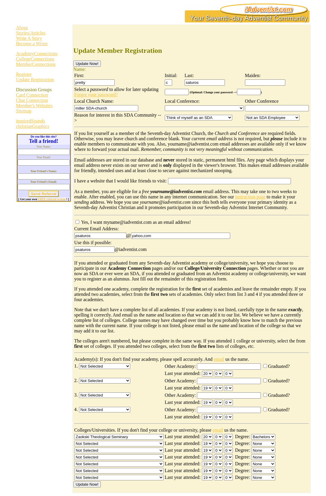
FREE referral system (52, 199)
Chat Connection (32, 100)
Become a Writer (32, 43)
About (22, 27)
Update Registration (35, 79)
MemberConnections (35, 64)
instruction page (250, 196)
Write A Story (29, 38)
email (219, 359)
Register (24, 74)
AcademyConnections (36, 53)
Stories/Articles (30, 32)
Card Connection (32, 94)
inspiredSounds (30, 120)
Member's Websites (34, 105)
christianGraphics (32, 126)
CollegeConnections (35, 58)
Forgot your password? (96, 94)
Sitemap (23, 110)
